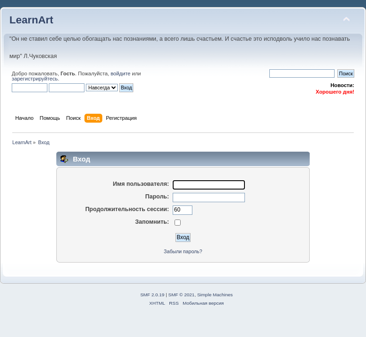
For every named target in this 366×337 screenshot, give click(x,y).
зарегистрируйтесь (35, 78)
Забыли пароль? (183, 251)
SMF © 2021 (181, 294)
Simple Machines (215, 294)
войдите (120, 73)
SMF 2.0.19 (152, 294)
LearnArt (31, 20)
